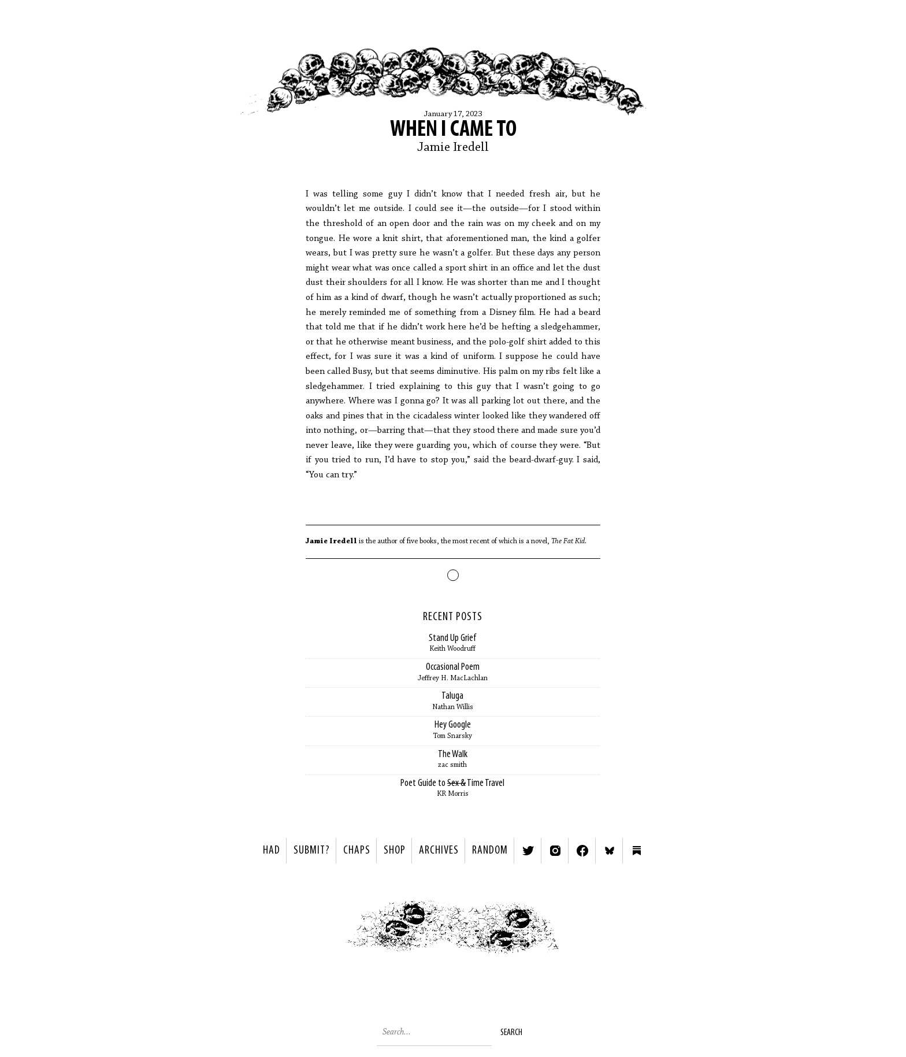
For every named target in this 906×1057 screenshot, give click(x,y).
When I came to (453, 130)
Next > (589, 930)
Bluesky (610, 851)
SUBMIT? (312, 850)
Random (490, 850)
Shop (395, 850)
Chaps (356, 850)
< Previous (317, 930)
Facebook (582, 851)
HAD (271, 850)
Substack (637, 851)
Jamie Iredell (453, 148)
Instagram (555, 851)
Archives (439, 850)
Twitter (528, 851)
